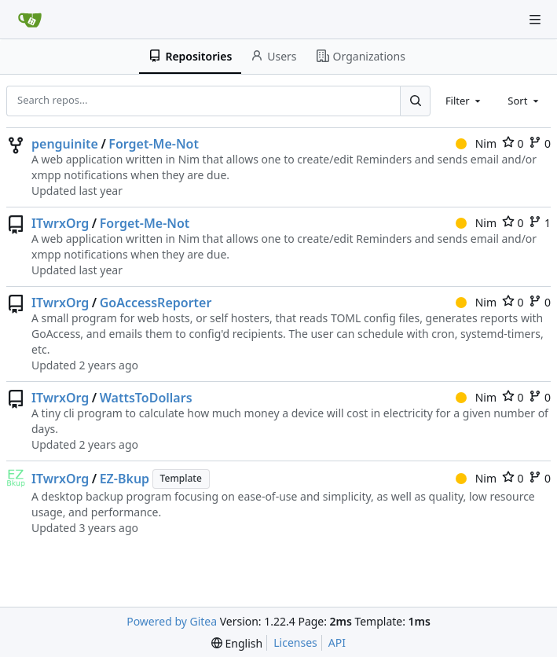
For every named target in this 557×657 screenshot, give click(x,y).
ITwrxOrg (60, 223)
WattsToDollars (146, 398)
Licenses (295, 642)
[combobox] (464, 101)
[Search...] (415, 101)
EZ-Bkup (124, 478)
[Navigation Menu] (535, 20)
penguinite (64, 144)
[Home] (30, 20)
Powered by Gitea (171, 621)
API (337, 642)
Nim (476, 143)
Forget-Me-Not (153, 144)
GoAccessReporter (156, 302)
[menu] (236, 643)
